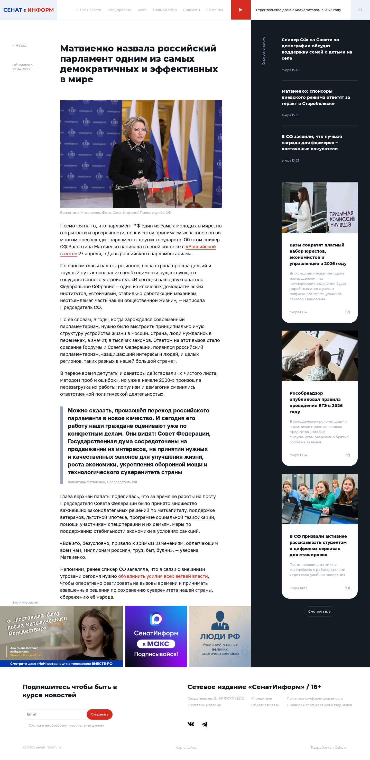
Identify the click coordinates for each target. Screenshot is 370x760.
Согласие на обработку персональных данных (66, 725)
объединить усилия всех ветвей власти (163, 576)
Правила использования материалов (319, 705)
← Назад (19, 45)
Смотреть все (319, 611)
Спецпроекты (120, 10)
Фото (142, 10)
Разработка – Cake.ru (329, 747)
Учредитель (261, 698)
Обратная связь (265, 705)
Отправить (99, 714)
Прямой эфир (165, 10)
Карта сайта (185, 747)
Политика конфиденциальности (315, 698)
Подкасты (191, 10)
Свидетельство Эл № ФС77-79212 (216, 698)
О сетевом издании (204, 705)
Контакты (214, 10)
